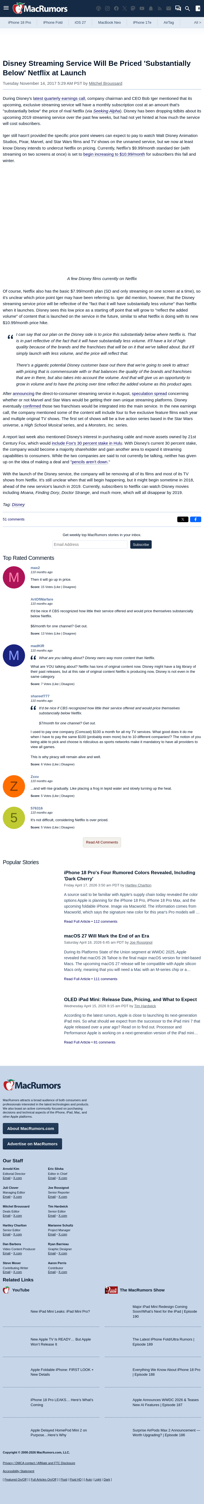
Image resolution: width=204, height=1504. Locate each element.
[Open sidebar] (198, 9)
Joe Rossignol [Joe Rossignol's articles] (58, 1187)
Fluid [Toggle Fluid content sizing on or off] (63, 1479)
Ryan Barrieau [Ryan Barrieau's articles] (58, 1244)
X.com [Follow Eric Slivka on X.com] (62, 1178)
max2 (35, 568)
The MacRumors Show (142, 1290)
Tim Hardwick (145, 1006)
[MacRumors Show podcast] (98, 8)
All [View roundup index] (197, 22)
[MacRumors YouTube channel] (142, 8)
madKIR (37, 646)
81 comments (104, 1042)
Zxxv (35, 777)
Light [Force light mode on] (97, 1479)
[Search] (189, 8)
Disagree (69, 587)
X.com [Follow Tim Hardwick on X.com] (62, 1215)
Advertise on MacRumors (32, 1143)
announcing (24, 393)
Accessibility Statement (18, 1471)
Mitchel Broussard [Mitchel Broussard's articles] (16, 1206)
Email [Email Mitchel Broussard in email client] (7, 1215)
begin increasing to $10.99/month (114, 154)
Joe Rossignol (141, 942)
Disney (18, 504)
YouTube (21, 1290)
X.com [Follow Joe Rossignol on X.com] (62, 1196)
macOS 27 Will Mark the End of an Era (106, 936)
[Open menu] (6, 8)
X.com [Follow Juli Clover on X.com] (17, 1196)
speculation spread (149, 393)
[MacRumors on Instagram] (107, 8)
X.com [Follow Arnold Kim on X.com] (17, 1178)
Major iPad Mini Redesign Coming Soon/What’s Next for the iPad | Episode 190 (165, 1312)
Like (57, 587)
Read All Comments (102, 842)
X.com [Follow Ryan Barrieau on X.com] (62, 1253)
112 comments (105, 921)
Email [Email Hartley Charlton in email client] (7, 1234)
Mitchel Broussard (105, 83)
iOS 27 (80, 22)
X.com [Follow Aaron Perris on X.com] (62, 1272)
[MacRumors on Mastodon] (133, 8)
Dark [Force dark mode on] (107, 1479)
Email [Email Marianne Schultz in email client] (52, 1234)
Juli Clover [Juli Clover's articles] (10, 1187)
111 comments (105, 979)
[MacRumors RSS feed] (160, 8)
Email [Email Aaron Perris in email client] (52, 1272)
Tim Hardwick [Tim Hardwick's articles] (58, 1206)
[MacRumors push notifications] (151, 8)
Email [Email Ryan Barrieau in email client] (52, 1253)
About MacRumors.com (30, 1128)
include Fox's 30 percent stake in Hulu (87, 443)
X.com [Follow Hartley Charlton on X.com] (17, 1234)
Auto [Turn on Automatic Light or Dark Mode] (89, 1479)
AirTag (169, 22)
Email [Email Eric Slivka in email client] (52, 1178)
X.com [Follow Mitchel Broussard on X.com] (17, 1215)
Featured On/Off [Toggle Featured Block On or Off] (15, 1479)
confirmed (32, 406)
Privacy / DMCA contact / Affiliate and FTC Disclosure (39, 1463)
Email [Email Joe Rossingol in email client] (52, 1196)
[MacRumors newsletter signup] (168, 8)
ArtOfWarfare (42, 599)
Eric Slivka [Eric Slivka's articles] (56, 1168)
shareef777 (40, 696)
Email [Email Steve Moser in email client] (7, 1272)
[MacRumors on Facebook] (116, 8)
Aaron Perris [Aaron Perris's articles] (57, 1263)
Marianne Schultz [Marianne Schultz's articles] (60, 1225)
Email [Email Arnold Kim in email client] (7, 1178)
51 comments (13, 519)
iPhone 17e (142, 22)
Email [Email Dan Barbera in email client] (7, 1253)
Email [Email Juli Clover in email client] (7, 1196)
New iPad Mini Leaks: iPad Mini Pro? (60, 1311)
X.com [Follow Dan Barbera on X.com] (17, 1253)
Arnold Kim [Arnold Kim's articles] (11, 1168)
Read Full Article (77, 921)
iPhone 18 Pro (19, 22)
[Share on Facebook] (195, 519)
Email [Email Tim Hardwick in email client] (52, 1215)
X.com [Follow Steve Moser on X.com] (17, 1272)
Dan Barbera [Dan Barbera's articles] (12, 1244)
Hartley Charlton (138, 885)
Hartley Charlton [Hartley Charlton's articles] (15, 1225)
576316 (37, 808)
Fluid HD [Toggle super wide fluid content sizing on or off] (76, 1479)
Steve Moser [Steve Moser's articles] (12, 1263)
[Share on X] (182, 519)
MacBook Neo (109, 22)
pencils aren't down (89, 461)
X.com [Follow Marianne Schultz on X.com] (62, 1234)
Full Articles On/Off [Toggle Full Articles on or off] (43, 1479)
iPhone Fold (52, 22)
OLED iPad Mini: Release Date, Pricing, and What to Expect (130, 999)
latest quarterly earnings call (59, 98)
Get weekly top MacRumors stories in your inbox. (102, 535)
